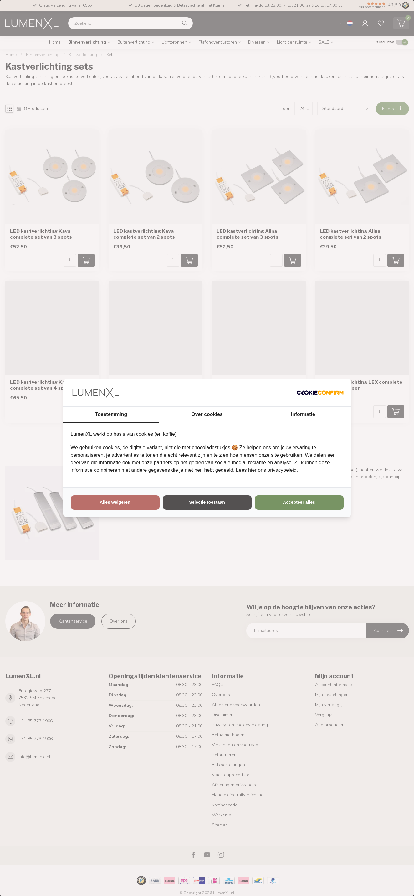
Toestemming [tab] (111, 414)
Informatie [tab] (303, 414)
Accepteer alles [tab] (299, 502)
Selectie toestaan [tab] (207, 502)
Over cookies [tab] (207, 414)
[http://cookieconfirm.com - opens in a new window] (320, 392)
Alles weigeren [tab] (115, 502)
